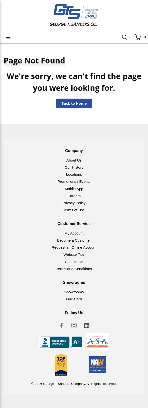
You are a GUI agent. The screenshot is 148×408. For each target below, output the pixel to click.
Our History (74, 167)
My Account (74, 233)
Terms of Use (74, 210)
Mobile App (74, 189)
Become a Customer (74, 240)
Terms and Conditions (74, 269)
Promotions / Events (74, 181)
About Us (74, 160)
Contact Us (74, 262)
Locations (74, 174)
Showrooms (74, 292)
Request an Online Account (74, 247)
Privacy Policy (74, 203)
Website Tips (74, 254)
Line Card (74, 299)
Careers (74, 196)
